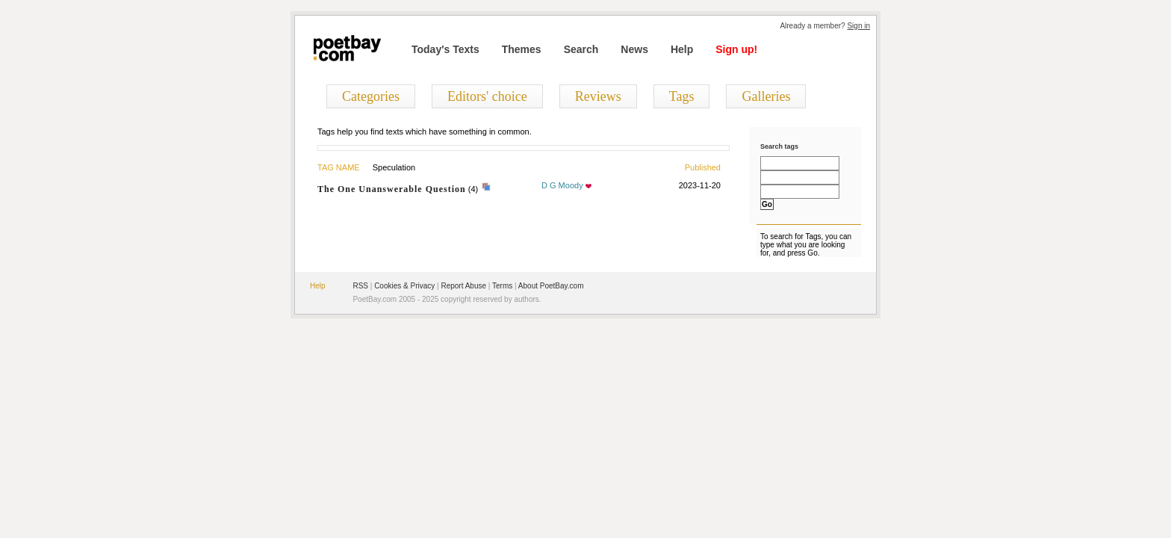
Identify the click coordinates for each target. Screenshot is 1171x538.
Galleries (766, 96)
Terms (502, 286)
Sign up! (736, 49)
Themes (521, 49)
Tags (682, 96)
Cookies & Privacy (404, 286)
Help (682, 49)
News (634, 49)
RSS (360, 286)
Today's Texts (445, 49)
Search (581, 49)
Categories (371, 96)
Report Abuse (463, 286)
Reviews (598, 96)
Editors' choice (487, 96)
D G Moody (562, 185)
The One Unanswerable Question (391, 189)
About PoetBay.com (551, 286)
